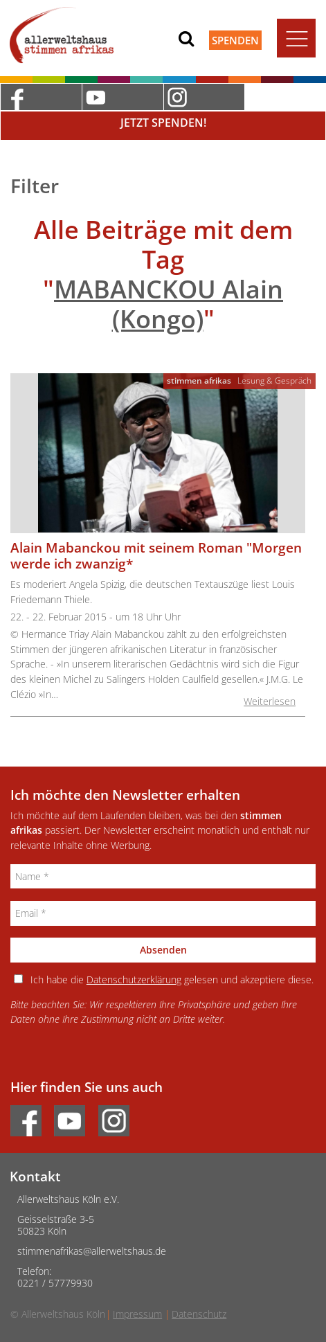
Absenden (163, 949)
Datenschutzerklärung (134, 979)
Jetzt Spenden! (163, 122)
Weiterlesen (270, 701)
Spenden (235, 40)
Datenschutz (199, 1314)
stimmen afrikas (199, 380)
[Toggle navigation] (296, 38)
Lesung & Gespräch (274, 380)
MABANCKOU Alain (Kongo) (168, 304)
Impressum (137, 1314)
